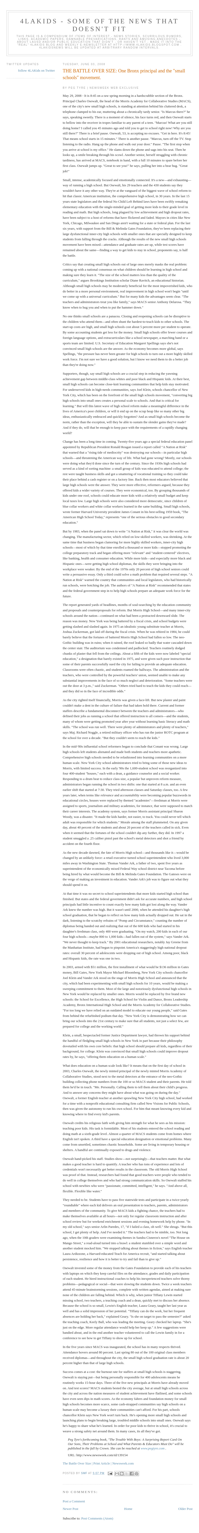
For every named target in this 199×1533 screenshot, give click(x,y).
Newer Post (70, 1509)
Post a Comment (74, 1501)
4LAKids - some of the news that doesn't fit (99, 25)
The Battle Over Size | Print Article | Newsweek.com (98, 1463)
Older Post (185, 1509)
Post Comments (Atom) (97, 1518)
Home (128, 1509)
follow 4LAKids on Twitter (36, 70)
